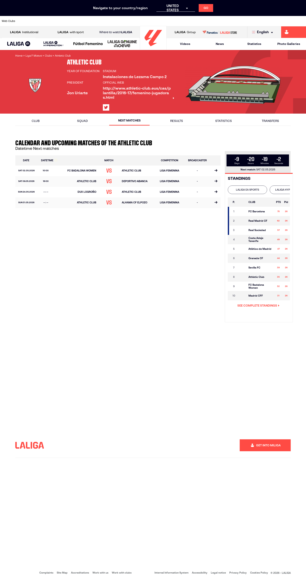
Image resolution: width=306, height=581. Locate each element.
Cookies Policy (259, 572)
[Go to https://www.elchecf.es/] (84, 21)
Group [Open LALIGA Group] (185, 32)
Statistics (254, 44)
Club (36, 121)
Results (176, 121)
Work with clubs (122, 572)
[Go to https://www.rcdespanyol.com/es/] (185, 21)
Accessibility (199, 572)
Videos (185, 44)
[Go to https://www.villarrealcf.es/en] (301, 21)
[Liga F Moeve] (88, 44)
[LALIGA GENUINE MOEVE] (122, 44)
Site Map (62, 572)
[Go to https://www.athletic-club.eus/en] (26, 21)
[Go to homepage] (153, 48)
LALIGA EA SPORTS (247, 189)
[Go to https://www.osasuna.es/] (55, 21)
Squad (82, 121)
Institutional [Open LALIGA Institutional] (24, 32)
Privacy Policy (238, 572)
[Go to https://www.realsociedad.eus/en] (258, 21)
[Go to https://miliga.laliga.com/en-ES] (293, 32)
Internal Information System (171, 572)
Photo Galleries (288, 44)
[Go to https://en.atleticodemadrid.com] (41, 21)
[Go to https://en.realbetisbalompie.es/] (214, 21)
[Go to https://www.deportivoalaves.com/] (70, 21)
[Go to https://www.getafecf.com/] (113, 21)
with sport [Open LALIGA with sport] (71, 32)
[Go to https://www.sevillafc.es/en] (272, 21)
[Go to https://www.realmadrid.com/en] (229, 21)
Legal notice (218, 572)
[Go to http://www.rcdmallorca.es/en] (200, 21)
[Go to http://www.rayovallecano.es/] (156, 21)
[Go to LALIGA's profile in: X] (106, 107)
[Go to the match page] (216, 171)
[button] (19, 44)
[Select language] (263, 32)
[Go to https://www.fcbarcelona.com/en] (98, 21)
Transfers (270, 121)
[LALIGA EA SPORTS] (19, 44)
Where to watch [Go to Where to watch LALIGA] (115, 32)
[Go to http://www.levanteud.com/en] (142, 21)
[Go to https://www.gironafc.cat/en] (127, 21)
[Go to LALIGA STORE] (220, 32)
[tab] (247, 190)
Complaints (46, 572)
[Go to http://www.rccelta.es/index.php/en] (171, 21)
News (220, 44)
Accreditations (80, 572)
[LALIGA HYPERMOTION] (53, 44)
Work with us (100, 572)
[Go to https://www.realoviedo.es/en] (243, 21)
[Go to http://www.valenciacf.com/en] (286, 21)
